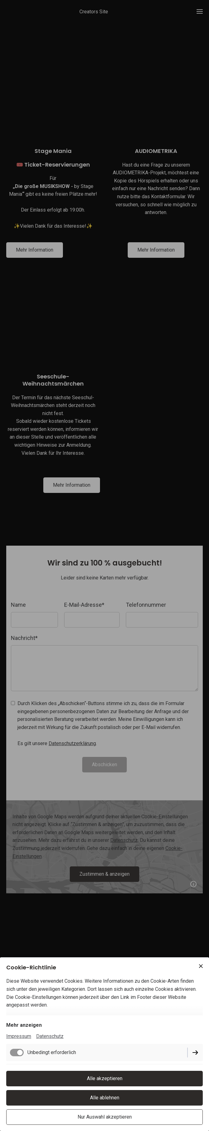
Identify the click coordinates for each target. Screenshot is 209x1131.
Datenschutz (50, 1036)
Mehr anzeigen (24, 1025)
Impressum (18, 1036)
